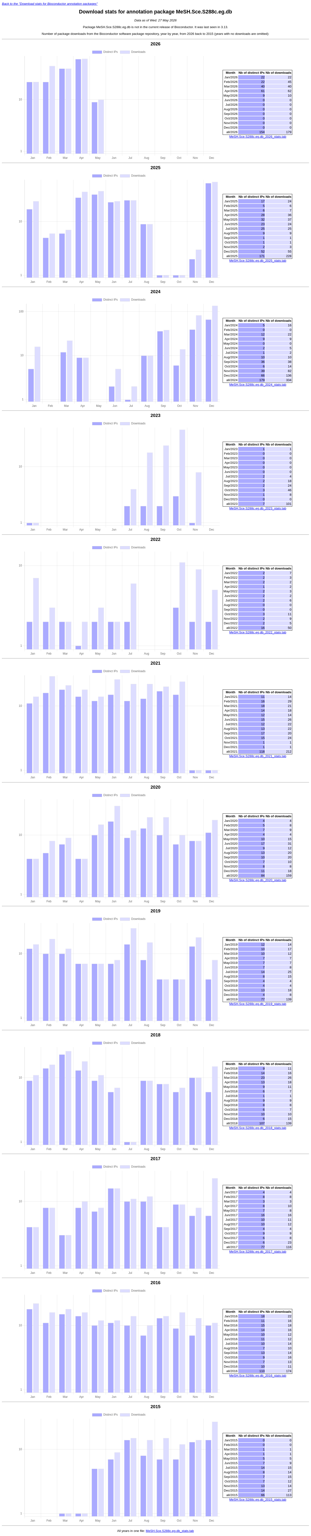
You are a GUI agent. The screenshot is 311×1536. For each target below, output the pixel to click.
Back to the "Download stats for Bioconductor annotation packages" (50, 4)
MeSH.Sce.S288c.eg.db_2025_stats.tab (257, 260)
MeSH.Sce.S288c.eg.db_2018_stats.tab (257, 1128)
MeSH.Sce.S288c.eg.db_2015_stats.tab (257, 1499)
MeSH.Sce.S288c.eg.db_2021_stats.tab (257, 756)
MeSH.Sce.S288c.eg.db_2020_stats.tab (257, 880)
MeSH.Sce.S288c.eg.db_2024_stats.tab (257, 384)
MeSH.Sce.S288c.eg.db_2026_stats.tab (257, 136)
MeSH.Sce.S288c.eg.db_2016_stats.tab (257, 1375)
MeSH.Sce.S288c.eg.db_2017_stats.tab (257, 1251)
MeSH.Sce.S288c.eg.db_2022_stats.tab (257, 632)
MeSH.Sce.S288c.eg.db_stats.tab (170, 1531)
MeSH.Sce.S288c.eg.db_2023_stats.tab (257, 508)
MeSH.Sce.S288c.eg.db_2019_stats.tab (257, 1004)
